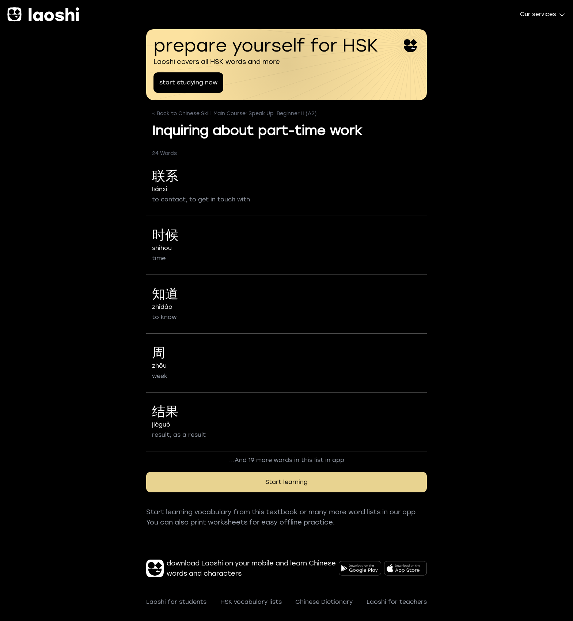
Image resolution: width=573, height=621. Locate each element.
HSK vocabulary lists (251, 601)
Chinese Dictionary (324, 601)
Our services (543, 14)
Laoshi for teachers (397, 601)
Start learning (286, 481)
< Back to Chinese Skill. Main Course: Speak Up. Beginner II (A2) (234, 113)
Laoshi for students (176, 601)
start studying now (188, 82)
